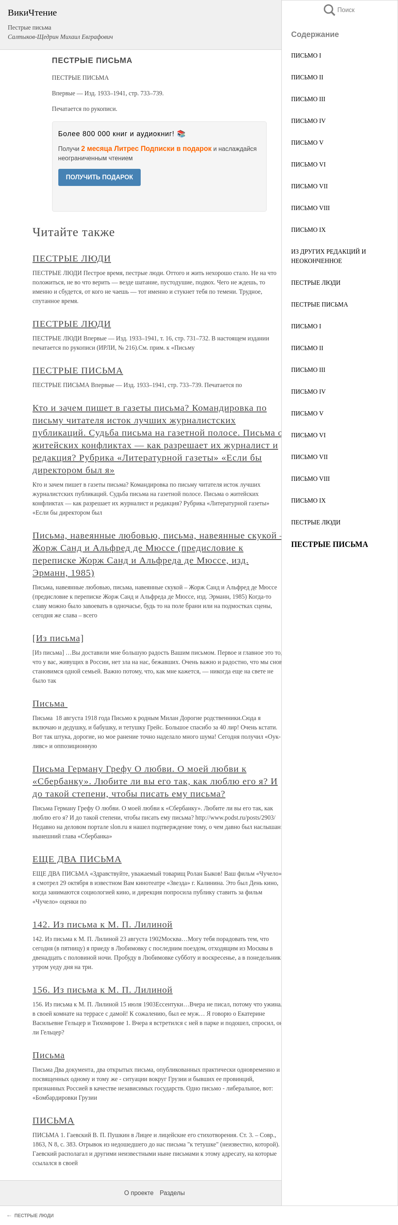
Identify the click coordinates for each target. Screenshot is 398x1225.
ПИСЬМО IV (308, 120)
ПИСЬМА (54, 1120)
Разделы (172, 1193)
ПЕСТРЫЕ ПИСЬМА (319, 304)
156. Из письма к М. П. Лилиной (103, 990)
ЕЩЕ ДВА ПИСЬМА (77, 859)
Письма (50, 703)
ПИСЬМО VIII (310, 208)
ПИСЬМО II (307, 77)
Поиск (338, 10)
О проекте (139, 1193)
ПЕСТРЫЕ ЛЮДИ (315, 282)
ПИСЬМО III (308, 99)
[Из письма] (58, 638)
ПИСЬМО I (306, 55)
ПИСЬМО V (307, 142)
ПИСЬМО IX (308, 229)
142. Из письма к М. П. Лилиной (103, 924)
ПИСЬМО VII (309, 186)
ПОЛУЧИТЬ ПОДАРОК (99, 177)
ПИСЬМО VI (308, 164)
